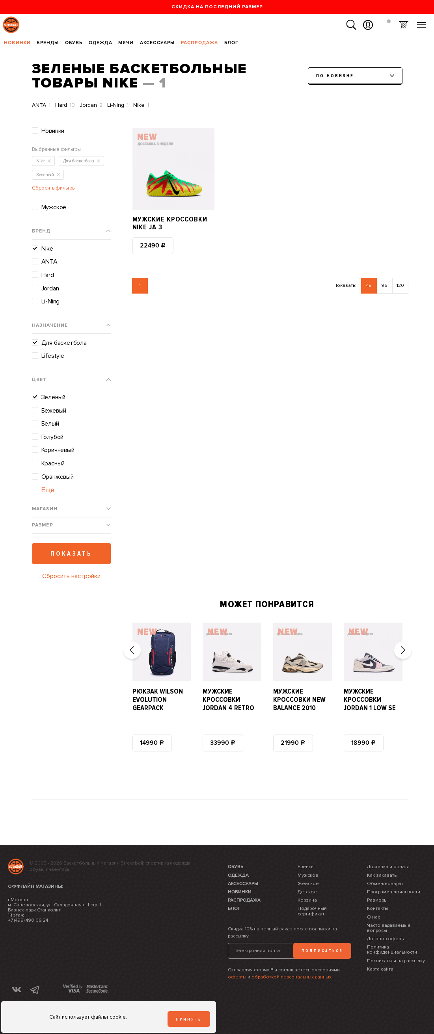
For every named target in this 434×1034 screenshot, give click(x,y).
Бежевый (54, 410)
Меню (421, 22)
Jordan (91, 105)
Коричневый (58, 450)
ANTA (41, 105)
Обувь (74, 43)
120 (400, 285)
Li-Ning (118, 105)
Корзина (403, 25)
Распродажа (199, 43)
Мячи (126, 43)
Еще (47, 490)
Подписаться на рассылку (396, 960)
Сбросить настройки (71, 576)
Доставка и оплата (388, 866)
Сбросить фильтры (54, 188)
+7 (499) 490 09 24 (28, 920)
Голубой (52, 437)
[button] (132, 650)
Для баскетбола (64, 342)
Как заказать (382, 875)
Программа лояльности (393, 892)
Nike (141, 105)
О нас (373, 917)
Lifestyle (52, 355)
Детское (307, 892)
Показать (71, 554)
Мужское (54, 207)
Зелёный (53, 397)
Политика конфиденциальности (392, 950)
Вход (368, 25)
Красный (53, 463)
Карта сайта (380, 969)
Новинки (17, 43)
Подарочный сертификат (312, 911)
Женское (308, 883)
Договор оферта (386, 938)
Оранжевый (57, 476)
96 (384, 285)
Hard (65, 105)
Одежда (100, 43)
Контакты (377, 908)
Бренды (48, 43)
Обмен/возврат (385, 883)
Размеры (377, 900)
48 (369, 285)
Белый (50, 423)
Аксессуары (157, 43)
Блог (231, 43)
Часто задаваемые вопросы (389, 928)
